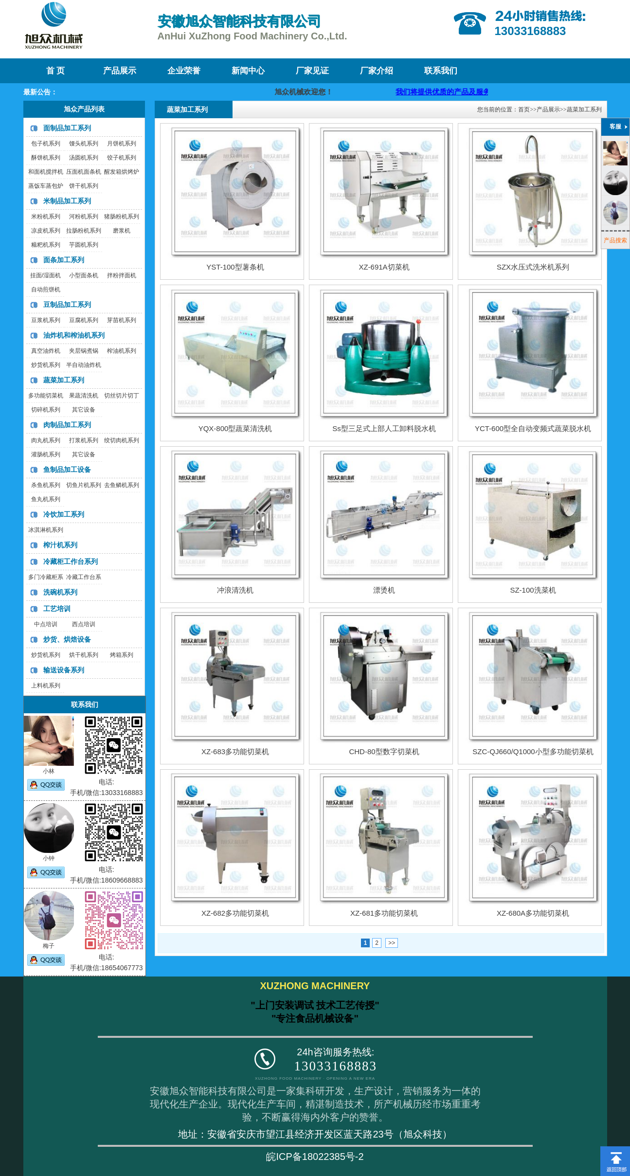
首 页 (55, 70)
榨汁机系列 (60, 545)
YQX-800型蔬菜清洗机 (235, 428)
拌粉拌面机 (121, 275)
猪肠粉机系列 (121, 216)
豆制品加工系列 (67, 304)
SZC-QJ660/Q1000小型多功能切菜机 (532, 751)
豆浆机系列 (45, 320)
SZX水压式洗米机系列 (533, 267)
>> (391, 943)
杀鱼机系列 (45, 485)
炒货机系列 (45, 365)
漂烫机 (384, 590)
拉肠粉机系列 (83, 230)
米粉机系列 (45, 216)
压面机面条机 (83, 171)
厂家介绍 (376, 70)
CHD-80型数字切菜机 (384, 751)
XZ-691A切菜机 (384, 267)
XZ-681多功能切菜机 (384, 913)
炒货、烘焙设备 (67, 639)
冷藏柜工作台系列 (70, 561)
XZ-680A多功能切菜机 (533, 913)
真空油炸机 (45, 350)
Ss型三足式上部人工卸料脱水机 (384, 428)
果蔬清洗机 (83, 395)
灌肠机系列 (45, 454)
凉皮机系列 (45, 230)
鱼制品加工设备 (67, 469)
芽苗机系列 (121, 320)
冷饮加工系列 (63, 514)
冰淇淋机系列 (45, 529)
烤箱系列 (121, 654)
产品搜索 (615, 240)
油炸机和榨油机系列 (74, 335)
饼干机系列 (83, 185)
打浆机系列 (83, 440)
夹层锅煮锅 (83, 350)
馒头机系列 (83, 143)
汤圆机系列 (83, 157)
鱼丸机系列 (45, 499)
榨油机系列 (121, 350)
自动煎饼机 (45, 289)
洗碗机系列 (60, 592)
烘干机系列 (83, 654)
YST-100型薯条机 (235, 267)
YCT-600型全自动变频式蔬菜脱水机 (533, 428)
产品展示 (119, 70)
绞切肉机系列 (121, 440)
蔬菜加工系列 (63, 380)
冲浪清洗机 (235, 590)
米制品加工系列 (67, 201)
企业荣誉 (183, 70)
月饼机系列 (121, 143)
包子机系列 (45, 143)
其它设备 (83, 409)
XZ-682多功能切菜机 (235, 913)
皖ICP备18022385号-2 (314, 1156)
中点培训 (45, 624)
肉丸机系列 (45, 440)
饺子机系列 (121, 157)
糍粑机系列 (45, 244)
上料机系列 (45, 685)
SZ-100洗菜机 (533, 590)
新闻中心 (248, 70)
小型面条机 (83, 275)
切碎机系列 (45, 409)
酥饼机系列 (45, 157)
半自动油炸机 (83, 365)
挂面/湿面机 (45, 275)
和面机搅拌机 (45, 171)
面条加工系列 (63, 260)
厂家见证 (312, 70)
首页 (524, 109)
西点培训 (83, 624)
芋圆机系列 (83, 244)
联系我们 (440, 70)
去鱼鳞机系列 (121, 485)
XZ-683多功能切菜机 (235, 751)
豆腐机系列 (83, 320)
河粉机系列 (83, 216)
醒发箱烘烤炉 (121, 171)
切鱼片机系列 (83, 485)
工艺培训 (57, 609)
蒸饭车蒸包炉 (45, 185)
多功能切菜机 (45, 395)
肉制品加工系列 (67, 425)
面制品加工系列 (67, 128)
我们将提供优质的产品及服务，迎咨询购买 (475, 92)
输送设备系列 (63, 670)
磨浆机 (121, 230)
